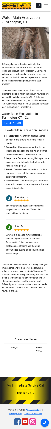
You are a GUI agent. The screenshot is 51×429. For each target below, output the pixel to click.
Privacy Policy (15, 414)
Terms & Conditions (33, 414)
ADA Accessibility (33, 410)
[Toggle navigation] (46, 5)
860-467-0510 (12, 123)
